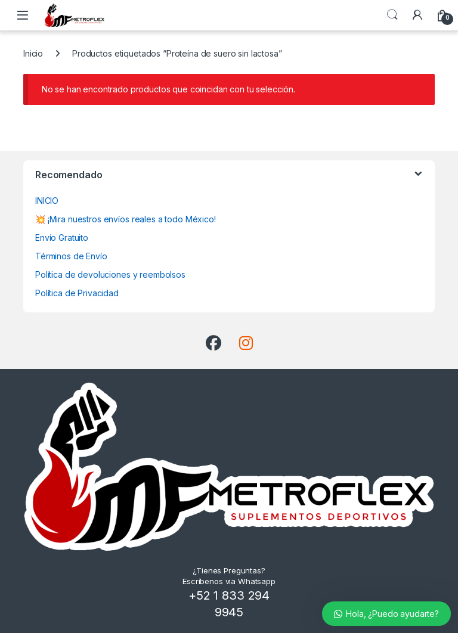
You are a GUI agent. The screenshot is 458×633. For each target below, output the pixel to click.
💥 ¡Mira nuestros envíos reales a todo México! (125, 219)
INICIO (46, 201)
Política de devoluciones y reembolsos (110, 274)
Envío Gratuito (61, 237)
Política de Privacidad (77, 293)
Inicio (33, 53)
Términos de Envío (71, 256)
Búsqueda (392, 14)
